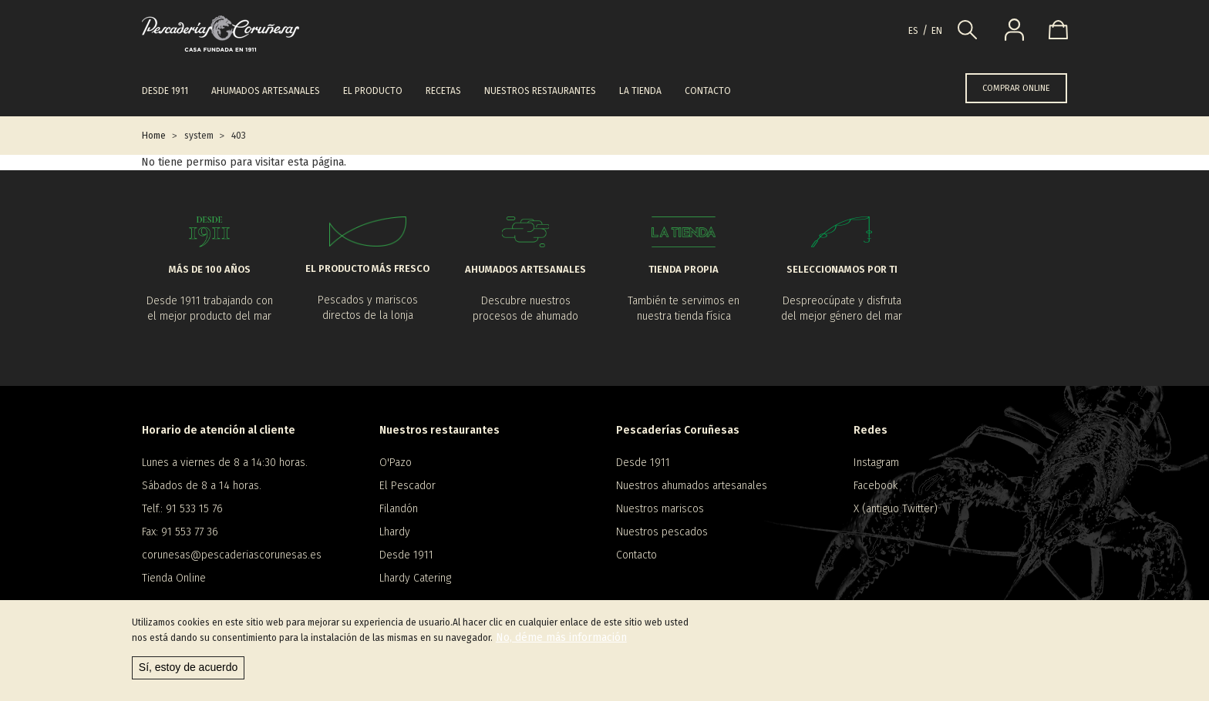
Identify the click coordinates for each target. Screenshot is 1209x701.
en (936, 30)
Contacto (708, 91)
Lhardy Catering (415, 578)
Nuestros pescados (662, 531)
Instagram (876, 462)
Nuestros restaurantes (540, 91)
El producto (372, 91)
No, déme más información (561, 637)
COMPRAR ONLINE (1016, 88)
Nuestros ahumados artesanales (691, 485)
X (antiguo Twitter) (896, 508)
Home (154, 135)
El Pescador (407, 485)
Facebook (875, 485)
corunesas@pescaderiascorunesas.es (232, 555)
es (913, 30)
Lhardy (394, 531)
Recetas (443, 91)
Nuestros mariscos (660, 508)
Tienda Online (174, 578)
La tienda (640, 91)
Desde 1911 (165, 91)
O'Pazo (395, 462)
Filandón (398, 508)
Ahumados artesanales (265, 91)
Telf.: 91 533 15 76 (182, 508)
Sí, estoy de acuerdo (188, 667)
